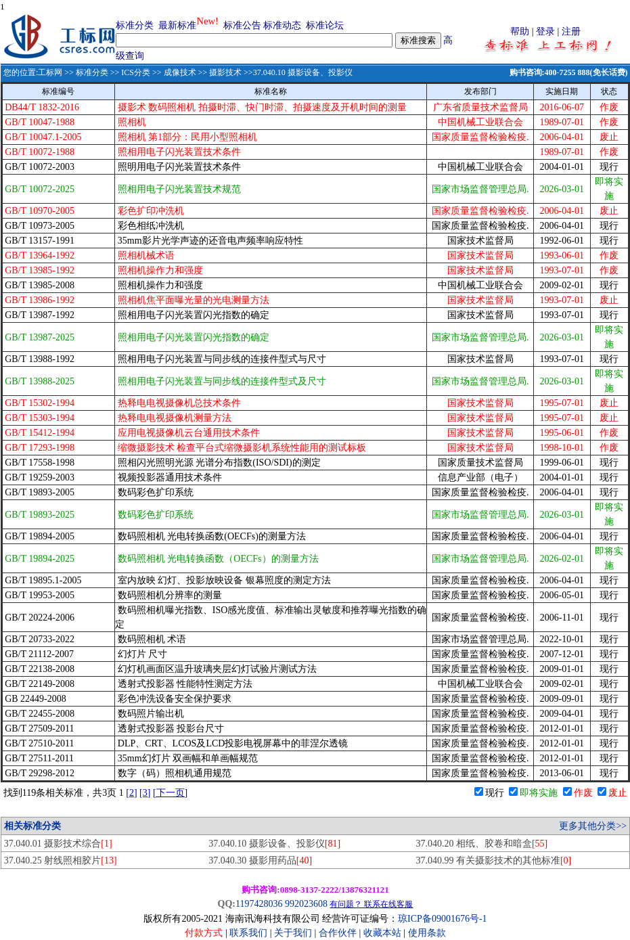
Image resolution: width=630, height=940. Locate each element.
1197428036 (258, 904)
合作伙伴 (338, 933)
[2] (131, 793)
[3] (144, 793)
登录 (545, 31)
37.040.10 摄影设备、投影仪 (274, 843)
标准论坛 (325, 25)
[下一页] (170, 793)
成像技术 (180, 72)
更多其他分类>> (593, 826)
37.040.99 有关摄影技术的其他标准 (493, 860)
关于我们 (294, 933)
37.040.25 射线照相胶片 (60, 860)
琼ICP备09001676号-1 (442, 919)
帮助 (519, 31)
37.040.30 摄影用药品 (260, 860)
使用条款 (427, 933)
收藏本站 (382, 933)
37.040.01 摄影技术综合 (58, 843)
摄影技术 (225, 72)
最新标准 (177, 25)
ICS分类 (135, 72)
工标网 (50, 72)
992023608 (306, 904)
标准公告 (242, 25)
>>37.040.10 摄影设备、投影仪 (297, 72)
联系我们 (248, 933)
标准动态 (282, 25)
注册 (571, 31)
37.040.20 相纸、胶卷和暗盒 (481, 843)
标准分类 (135, 25)
